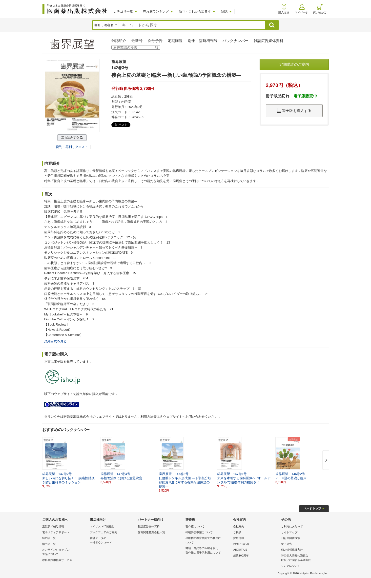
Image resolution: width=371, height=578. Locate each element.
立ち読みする (70, 137)
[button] (325, 460)
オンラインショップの (64, 552)
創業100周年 (240, 555)
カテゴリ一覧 (123, 11)
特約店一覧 (49, 538)
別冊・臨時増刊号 (202, 41)
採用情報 (238, 538)
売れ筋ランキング (156, 11)
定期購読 (175, 41)
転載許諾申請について (199, 532)
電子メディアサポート (55, 532)
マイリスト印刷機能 (102, 526)
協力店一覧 (49, 543)
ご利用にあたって (292, 526)
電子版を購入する (294, 110)
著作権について (195, 526)
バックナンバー (235, 41)
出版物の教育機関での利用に (208, 541)
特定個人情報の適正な (303, 558)
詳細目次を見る (55, 341)
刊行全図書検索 (290, 538)
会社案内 (238, 526)
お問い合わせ (241, 543)
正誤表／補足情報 (53, 526)
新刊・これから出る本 (195, 11)
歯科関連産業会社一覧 (151, 532)
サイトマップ (289, 532)
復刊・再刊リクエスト (72, 147)
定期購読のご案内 (294, 64)
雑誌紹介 (118, 41)
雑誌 (224, 11)
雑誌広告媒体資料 (268, 41)
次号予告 (155, 41)
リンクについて (290, 565)
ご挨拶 (237, 532)
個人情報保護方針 (292, 549)
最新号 (137, 41)
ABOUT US (240, 549)
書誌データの (112, 541)
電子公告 (286, 543)
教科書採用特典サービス (57, 559)
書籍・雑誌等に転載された (208, 551)
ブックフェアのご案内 (103, 532)
